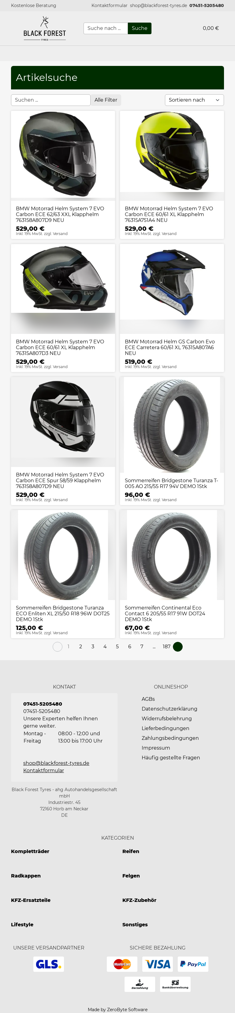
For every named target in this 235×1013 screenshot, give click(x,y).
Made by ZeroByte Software (117, 1009)
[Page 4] (105, 647)
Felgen (131, 876)
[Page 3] (93, 647)
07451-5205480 (206, 5)
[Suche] (139, 28)
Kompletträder (30, 851)
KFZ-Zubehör (139, 900)
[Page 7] (142, 647)
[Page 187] (166, 647)
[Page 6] (130, 647)
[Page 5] (117, 647)
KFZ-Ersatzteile (30, 900)
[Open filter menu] (106, 100)
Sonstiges (135, 925)
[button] (109, 5)
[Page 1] (68, 647)
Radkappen (26, 876)
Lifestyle (22, 925)
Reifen (130, 851)
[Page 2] (81, 647)
